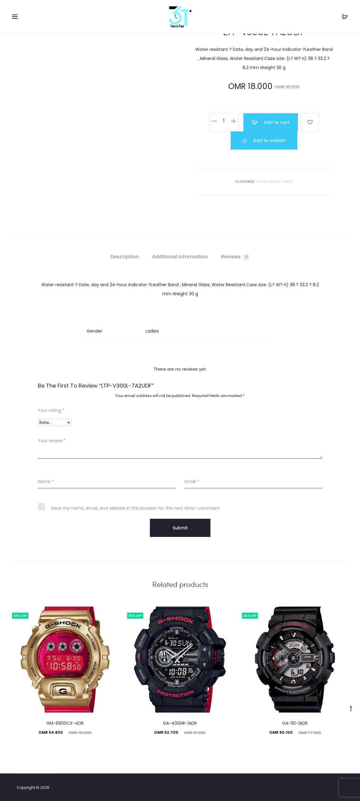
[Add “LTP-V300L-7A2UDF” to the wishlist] (264, 140)
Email (192, 481)
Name (46, 481)
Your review (52, 441)
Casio (261, 181)
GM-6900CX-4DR (65, 723)
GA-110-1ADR (295, 723)
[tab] (124, 256)
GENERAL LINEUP (280, 181)
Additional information (180, 256)
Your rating (51, 410)
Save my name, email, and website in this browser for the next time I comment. (135, 508)
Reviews (235, 256)
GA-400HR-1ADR (180, 723)
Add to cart (270, 122)
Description (125, 256)
